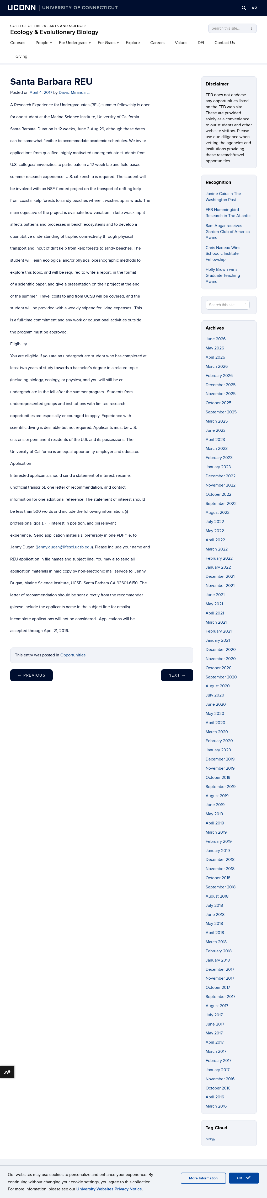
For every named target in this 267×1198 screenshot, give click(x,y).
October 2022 (218, 494)
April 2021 (215, 613)
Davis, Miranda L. (74, 92)
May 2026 (215, 348)
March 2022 (217, 549)
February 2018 (219, 951)
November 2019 (220, 768)
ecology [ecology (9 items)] (210, 1139)
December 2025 (221, 384)
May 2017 (214, 1033)
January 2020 (218, 750)
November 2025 (221, 393)
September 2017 (220, 996)
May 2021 (214, 604)
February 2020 (219, 740)
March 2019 (216, 832)
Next (177, 675)
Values (181, 42)
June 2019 (215, 804)
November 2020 (221, 658)
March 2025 (217, 421)
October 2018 (218, 878)
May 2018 (214, 923)
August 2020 (218, 686)
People (42, 42)
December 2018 (220, 859)
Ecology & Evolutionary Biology (54, 32)
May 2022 (215, 530)
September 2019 (221, 786)
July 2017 (214, 1015)
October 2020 (219, 668)
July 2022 (215, 521)
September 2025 (221, 412)
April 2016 (215, 1097)
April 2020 (215, 722)
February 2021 (219, 631)
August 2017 (217, 1005)
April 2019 (215, 823)
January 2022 (218, 567)
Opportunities (73, 655)
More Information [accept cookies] (203, 1178)
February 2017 (218, 1060)
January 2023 (218, 467)
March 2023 (217, 448)
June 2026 (216, 339)
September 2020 (221, 677)
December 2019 (220, 759)
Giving (21, 56)
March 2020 (217, 732)
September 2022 (221, 503)
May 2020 (215, 713)
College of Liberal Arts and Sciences (48, 26)
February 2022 (219, 558)
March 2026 (217, 366)
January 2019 (218, 850)
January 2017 (217, 1069)
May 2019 (214, 814)
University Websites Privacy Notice (109, 1189)
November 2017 (220, 978)
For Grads (106, 42)
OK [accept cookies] (244, 1177)
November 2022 (221, 485)
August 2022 (217, 512)
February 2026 (219, 375)
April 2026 (215, 357)
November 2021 (220, 585)
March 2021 (216, 622)
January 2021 (218, 640)
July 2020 (215, 695)
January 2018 (218, 960)
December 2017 (220, 969)
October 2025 (218, 403)
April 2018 (215, 932)
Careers (157, 42)
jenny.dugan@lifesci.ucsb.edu (64, 547)
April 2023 (215, 439)
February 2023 (219, 457)
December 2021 (220, 576)
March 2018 (216, 942)
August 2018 (217, 896)
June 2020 (216, 704)
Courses (17, 42)
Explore (133, 42)
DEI (201, 42)
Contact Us (225, 42)
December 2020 (221, 649)
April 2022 (215, 540)
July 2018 (214, 905)
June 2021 (215, 594)
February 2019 (219, 841)
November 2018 (220, 868)
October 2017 (218, 987)
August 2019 (217, 795)
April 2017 (215, 1042)
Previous (31, 675)
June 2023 (216, 430)
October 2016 (218, 1088)
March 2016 (216, 1106)
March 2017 (216, 1051)
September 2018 (221, 887)
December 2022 (221, 476)
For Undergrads (73, 42)
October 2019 (218, 777)
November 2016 (220, 1079)
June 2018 (215, 914)
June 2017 (215, 1024)
